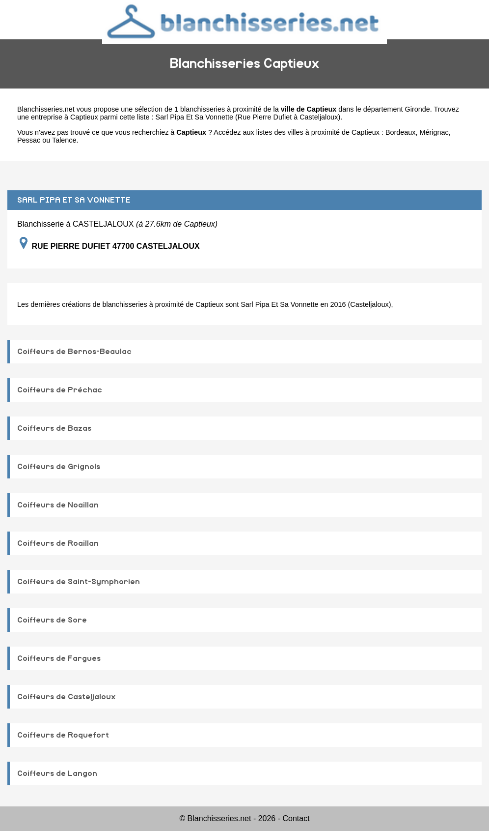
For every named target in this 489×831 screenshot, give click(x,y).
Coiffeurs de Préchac (59, 390)
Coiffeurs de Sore (52, 620)
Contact (295, 818)
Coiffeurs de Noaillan (58, 505)
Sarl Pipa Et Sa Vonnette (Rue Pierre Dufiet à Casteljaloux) (248, 117)
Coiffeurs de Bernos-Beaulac (74, 352)
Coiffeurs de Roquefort (63, 735)
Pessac (28, 140)
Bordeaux (400, 132)
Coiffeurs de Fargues (59, 658)
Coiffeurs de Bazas (54, 428)
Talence (64, 140)
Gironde (417, 109)
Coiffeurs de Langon (57, 773)
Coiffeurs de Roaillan (58, 543)
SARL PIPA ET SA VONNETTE (74, 200)
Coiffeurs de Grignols (58, 467)
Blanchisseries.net (46, 109)
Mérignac (433, 132)
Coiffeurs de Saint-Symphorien (78, 582)
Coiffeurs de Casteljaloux (66, 697)
